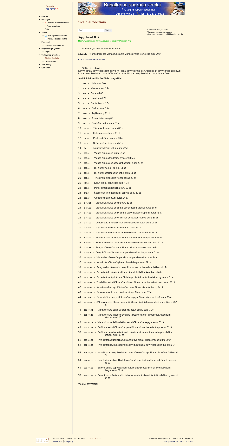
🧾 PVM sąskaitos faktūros (56, 36)
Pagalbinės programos (50, 49)
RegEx (47, 52)
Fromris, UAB (71, 439)
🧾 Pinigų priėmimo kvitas (56, 39)
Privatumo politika (186, 441)
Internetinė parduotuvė (54, 45)
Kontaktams (46, 68)
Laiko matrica (50, 61)
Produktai (45, 42)
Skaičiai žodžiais (52, 58)
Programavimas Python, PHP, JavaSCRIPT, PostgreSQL (171, 439)
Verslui (44, 32)
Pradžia (44, 16)
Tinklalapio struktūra (170, 441)
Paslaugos (45, 20)
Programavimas (52, 26)
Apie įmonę (46, 65)
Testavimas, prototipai (50, 55)
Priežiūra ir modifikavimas (57, 23)
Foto (47, 29)
